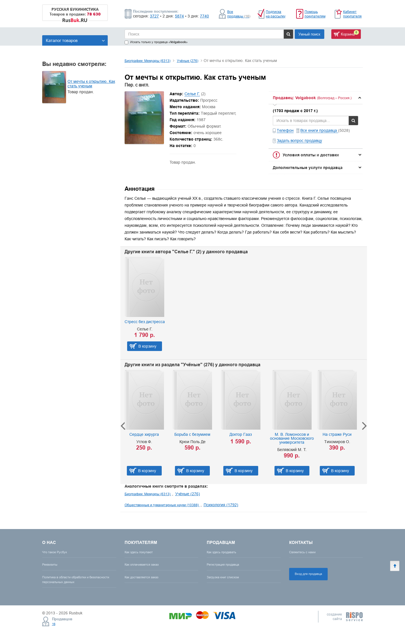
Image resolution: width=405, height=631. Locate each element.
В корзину (147, 346)
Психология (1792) (221, 505)
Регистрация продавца (223, 564)
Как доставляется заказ (141, 577)
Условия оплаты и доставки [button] (311, 155)
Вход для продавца (308, 574)
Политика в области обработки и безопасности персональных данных (75, 579)
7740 (204, 16)
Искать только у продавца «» (156, 42)
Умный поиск (309, 34)
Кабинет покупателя (352, 14)
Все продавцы (238, 14)
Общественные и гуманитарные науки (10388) (162, 505)
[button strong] (316, 98)
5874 (179, 16)
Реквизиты (49, 564)
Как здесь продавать (221, 552)
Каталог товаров (75, 40)
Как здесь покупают (139, 552)
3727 (154, 16)
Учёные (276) (187, 61)
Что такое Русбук (54, 552)
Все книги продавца (319, 130)
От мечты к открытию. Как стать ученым (91, 83)
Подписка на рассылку (275, 14)
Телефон (285, 130)
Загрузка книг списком (223, 577)
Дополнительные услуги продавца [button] (308, 167)
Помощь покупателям (315, 14)
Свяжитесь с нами (302, 552)
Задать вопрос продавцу (299, 140)
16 (53, 624)
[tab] (316, 98)
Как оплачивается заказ (142, 564)
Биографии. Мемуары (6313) (147, 61)
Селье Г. (192, 94)
